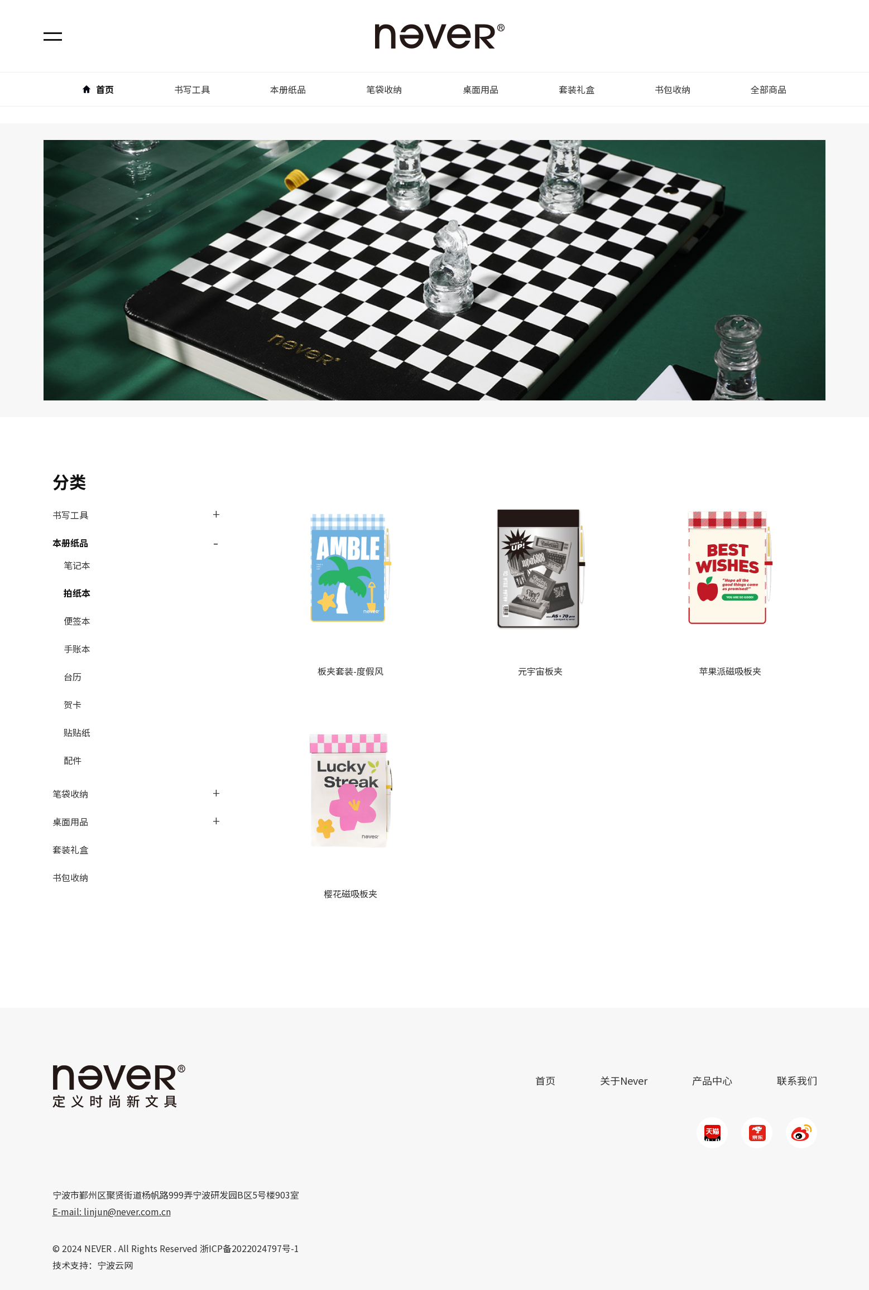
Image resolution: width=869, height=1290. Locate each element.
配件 (72, 760)
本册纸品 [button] (288, 89)
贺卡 (72, 704)
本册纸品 (70, 542)
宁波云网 (115, 1265)
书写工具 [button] (192, 89)
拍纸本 (77, 593)
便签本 (77, 620)
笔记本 (77, 565)
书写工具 (70, 514)
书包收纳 (672, 89)
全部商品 (768, 89)
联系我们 (797, 1080)
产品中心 (712, 1080)
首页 (98, 89)
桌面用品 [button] (480, 89)
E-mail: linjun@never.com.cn (111, 1211)
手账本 (77, 648)
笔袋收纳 (70, 793)
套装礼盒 (576, 89)
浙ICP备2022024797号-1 (249, 1248)
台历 (72, 676)
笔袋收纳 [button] (384, 89)
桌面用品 (70, 821)
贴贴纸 (77, 732)
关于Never (623, 1080)
